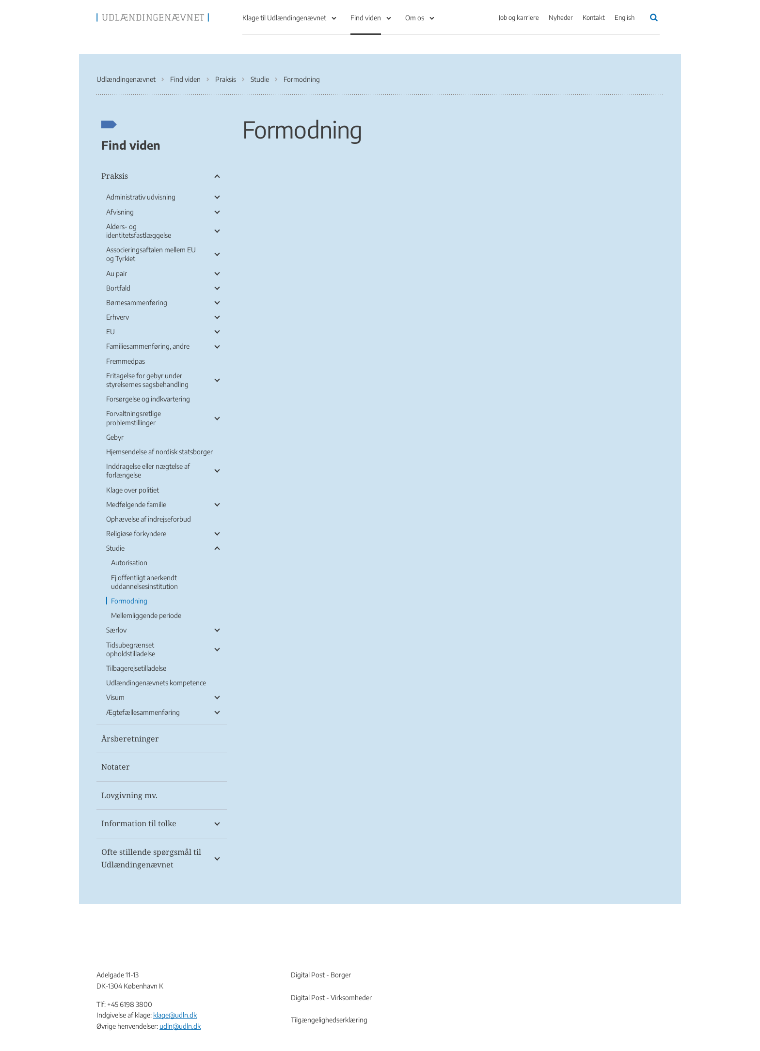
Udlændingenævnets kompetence (156, 683)
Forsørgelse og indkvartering (148, 399)
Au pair (116, 273)
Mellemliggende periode (146, 615)
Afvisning (120, 212)
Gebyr (115, 437)
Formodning (129, 601)
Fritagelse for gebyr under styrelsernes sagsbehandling (147, 379)
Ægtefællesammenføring (143, 712)
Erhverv (117, 317)
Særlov (116, 630)
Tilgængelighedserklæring (329, 1020)
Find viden (365, 18)
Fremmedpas (125, 361)
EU (110, 331)
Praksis (114, 175)
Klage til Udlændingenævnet (284, 18)
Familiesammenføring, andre (148, 346)
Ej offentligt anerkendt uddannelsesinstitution (144, 581)
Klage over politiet (132, 490)
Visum (115, 697)
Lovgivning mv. (129, 795)
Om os (414, 18)
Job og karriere (519, 17)
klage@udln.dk (175, 1015)
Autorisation (129, 562)
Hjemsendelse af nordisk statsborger (159, 452)
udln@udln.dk (180, 1026)
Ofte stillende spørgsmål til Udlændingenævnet (151, 858)
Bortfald (118, 288)
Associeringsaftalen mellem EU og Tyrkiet (151, 254)
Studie (115, 548)
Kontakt (594, 17)
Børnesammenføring (136, 302)
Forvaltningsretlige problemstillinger (133, 417)
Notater (115, 766)
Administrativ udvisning (140, 197)
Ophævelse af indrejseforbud (148, 519)
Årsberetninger (130, 738)
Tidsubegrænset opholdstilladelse (130, 649)
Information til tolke (138, 823)
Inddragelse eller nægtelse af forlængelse (148, 470)
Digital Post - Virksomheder (331, 997)
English (624, 17)
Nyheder (561, 17)
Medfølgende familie (136, 504)
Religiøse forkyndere (136, 533)
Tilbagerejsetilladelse (136, 668)
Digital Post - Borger (321, 975)
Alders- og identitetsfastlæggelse (138, 230)
